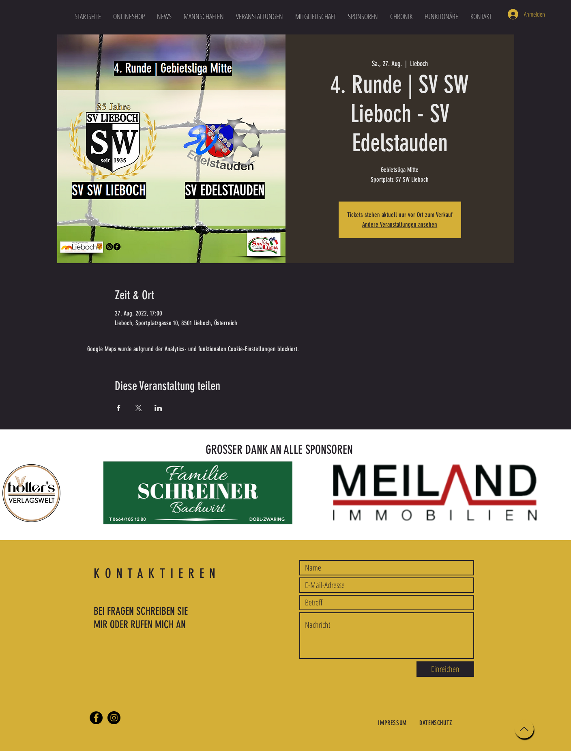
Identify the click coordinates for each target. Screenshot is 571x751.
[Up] (524, 728)
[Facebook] (96, 717)
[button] (204, 16)
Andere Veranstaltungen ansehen (399, 224)
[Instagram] (113, 717)
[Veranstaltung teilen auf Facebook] (118, 408)
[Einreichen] (445, 669)
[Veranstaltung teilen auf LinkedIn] (158, 408)
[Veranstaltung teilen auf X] (138, 408)
